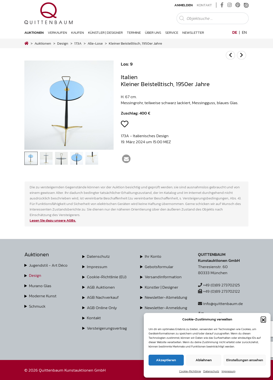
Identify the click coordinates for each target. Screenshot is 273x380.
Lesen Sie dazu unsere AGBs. (53, 220)
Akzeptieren (166, 360)
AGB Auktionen (101, 287)
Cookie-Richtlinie (190, 371)
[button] (263, 319)
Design (35, 275)
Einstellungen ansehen (244, 360)
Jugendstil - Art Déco (48, 265)
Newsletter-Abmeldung (166, 297)
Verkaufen (57, 32)
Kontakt (204, 5)
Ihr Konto (153, 256)
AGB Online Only (102, 308)
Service (171, 32)
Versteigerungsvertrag (107, 328)
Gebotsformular (159, 267)
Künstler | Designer (105, 32)
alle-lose (95, 43)
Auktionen (34, 32)
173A (78, 43)
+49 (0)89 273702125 (219, 285)
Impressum (228, 371)
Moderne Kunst (42, 296)
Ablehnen (204, 360)
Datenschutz (211, 371)
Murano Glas (40, 286)
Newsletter (193, 32)
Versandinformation (163, 277)
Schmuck (37, 306)
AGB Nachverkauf (103, 297)
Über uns (153, 32)
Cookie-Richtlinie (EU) (106, 277)
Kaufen (77, 32)
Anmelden (183, 5)
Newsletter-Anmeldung (166, 308)
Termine (134, 32)
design (62, 43)
